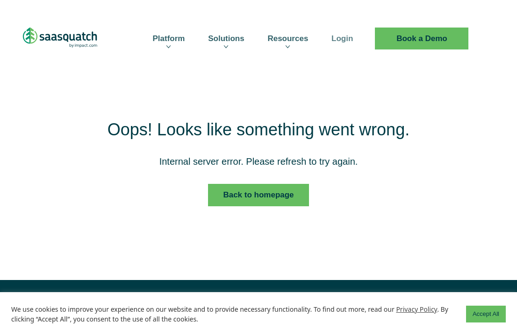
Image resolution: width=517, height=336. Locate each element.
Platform (168, 38)
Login (342, 38)
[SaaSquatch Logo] (69, 38)
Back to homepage (258, 194)
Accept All (486, 313)
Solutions (226, 38)
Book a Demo (421, 38)
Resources (287, 38)
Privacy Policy (416, 309)
